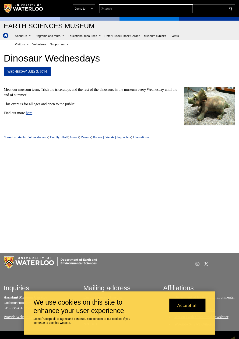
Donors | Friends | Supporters (112, 137)
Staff (64, 137)
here (29, 113)
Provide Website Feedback (23, 317)
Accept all (187, 305)
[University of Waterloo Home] (23, 8)
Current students (15, 137)
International (141, 137)
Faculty (54, 137)
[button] (197, 8)
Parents (86, 137)
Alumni (74, 137)
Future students (38, 137)
